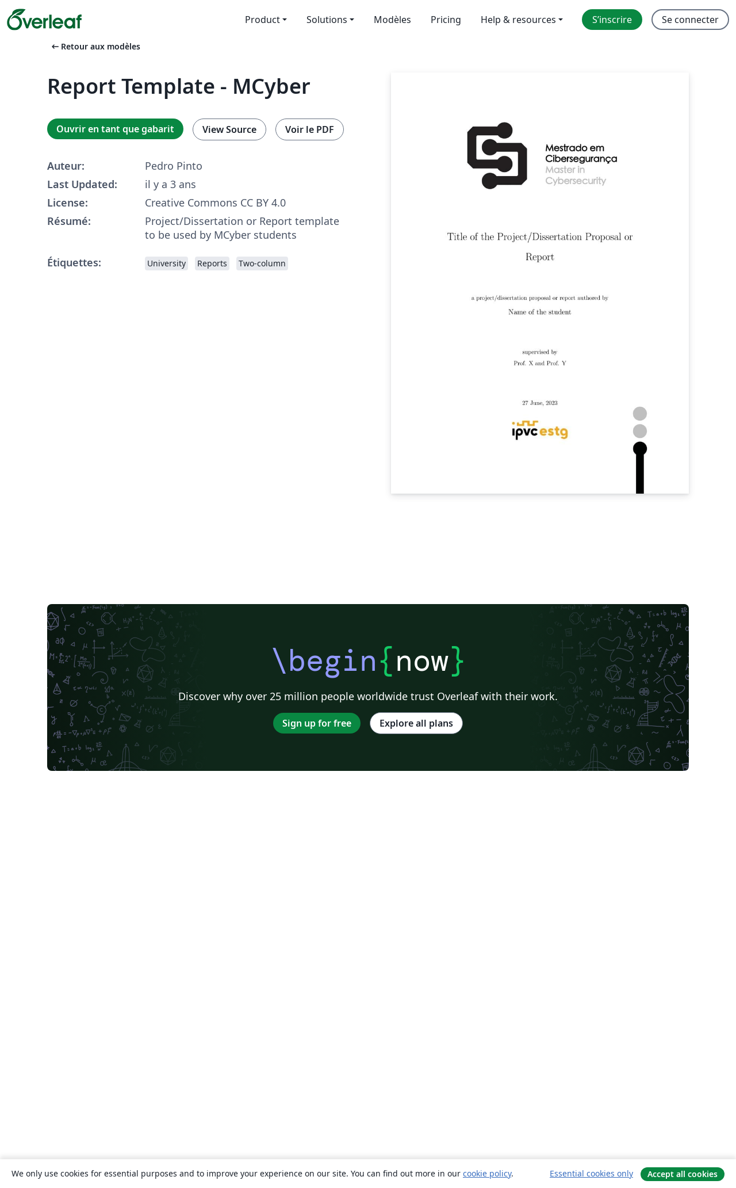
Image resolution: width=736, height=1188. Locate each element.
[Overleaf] (44, 19)
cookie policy (487, 1173)
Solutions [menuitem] (326, 19)
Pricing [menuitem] (446, 19)
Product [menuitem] (262, 19)
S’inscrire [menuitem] (612, 19)
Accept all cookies (682, 1173)
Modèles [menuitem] (392, 19)
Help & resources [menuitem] (518, 19)
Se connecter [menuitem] (690, 19)
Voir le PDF (309, 129)
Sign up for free (316, 723)
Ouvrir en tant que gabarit (115, 129)
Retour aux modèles (94, 46)
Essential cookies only (591, 1173)
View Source (229, 129)
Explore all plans (416, 723)
